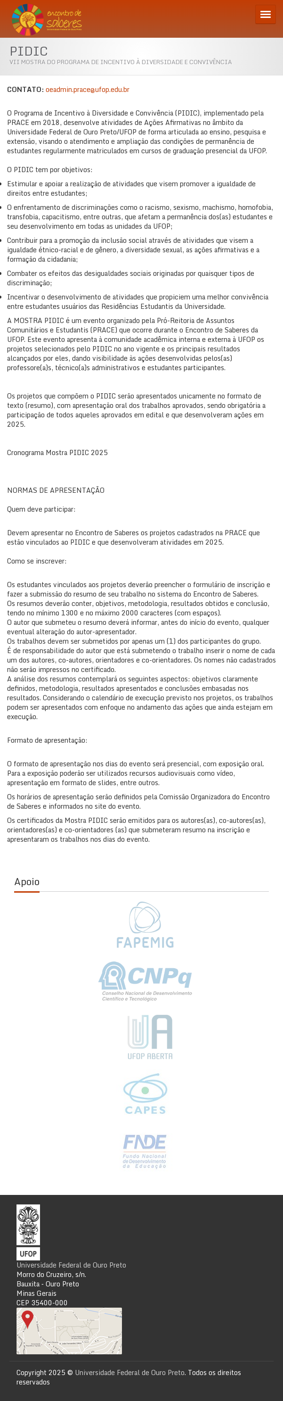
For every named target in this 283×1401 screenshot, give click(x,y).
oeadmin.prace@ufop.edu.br (87, 89)
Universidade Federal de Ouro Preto (71, 1265)
